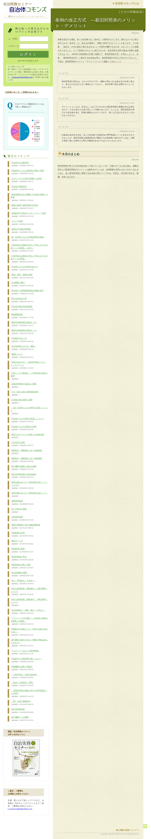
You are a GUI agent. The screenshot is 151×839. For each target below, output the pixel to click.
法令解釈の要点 (23, 284)
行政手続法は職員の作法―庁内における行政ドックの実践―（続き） (29, 248)
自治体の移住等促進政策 (23, 308)
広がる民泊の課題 (19, 510)
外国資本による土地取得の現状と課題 (27, 172)
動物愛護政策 (23, 316)
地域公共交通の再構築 (23, 230)
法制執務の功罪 (23, 534)
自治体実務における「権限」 (23, 347)
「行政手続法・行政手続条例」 (24, 676)
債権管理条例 (23, 502)
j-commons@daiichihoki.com (21, 77)
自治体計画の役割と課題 (21, 401)
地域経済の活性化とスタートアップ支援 (28, 214)
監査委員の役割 (23, 550)
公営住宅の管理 (23, 444)
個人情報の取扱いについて (127, 830)
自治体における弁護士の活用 (23, 428)
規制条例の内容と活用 (23, 566)
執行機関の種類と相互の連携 (23, 468)
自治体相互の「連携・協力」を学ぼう (28, 611)
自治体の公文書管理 (23, 164)
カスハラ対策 (23, 222)
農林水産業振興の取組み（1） (24, 332)
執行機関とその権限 (23, 718)
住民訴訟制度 (23, 518)
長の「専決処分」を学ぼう (23, 582)
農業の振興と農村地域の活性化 (24, 206)
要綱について (23, 355)
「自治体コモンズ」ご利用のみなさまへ (21, 92)
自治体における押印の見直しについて (27, 420)
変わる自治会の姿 (23, 300)
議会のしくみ (23, 542)
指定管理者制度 (23, 710)
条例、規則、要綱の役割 (23, 276)
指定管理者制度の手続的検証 (23, 476)
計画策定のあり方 (23, 339)
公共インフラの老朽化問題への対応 (26, 180)
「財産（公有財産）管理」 (23, 684)
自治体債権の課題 (23, 574)
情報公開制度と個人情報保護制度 (25, 526)
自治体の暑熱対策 (23, 188)
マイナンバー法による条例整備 (25, 652)
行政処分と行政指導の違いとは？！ (26, 660)
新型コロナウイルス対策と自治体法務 (27, 436)
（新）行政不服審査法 (23, 702)
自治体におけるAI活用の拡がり (24, 268)
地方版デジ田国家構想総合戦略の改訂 (27, 292)
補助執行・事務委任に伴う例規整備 (26, 452)
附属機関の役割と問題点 (23, 668)
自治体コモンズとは (127, 3)
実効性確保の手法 (23, 558)
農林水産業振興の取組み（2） (24, 324)
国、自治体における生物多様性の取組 (27, 238)
